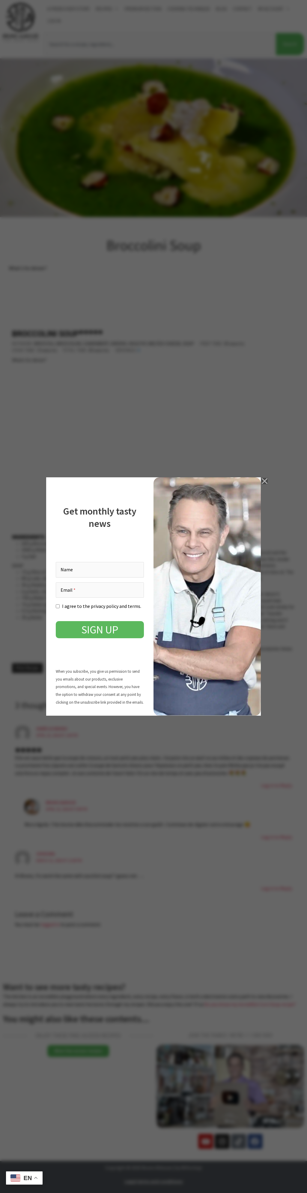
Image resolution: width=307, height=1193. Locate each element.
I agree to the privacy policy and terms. (101, 606)
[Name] (100, 570)
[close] (265, 481)
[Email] (100, 590)
